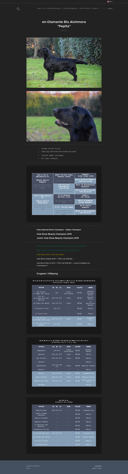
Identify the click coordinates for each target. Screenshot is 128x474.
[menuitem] (29, 9)
